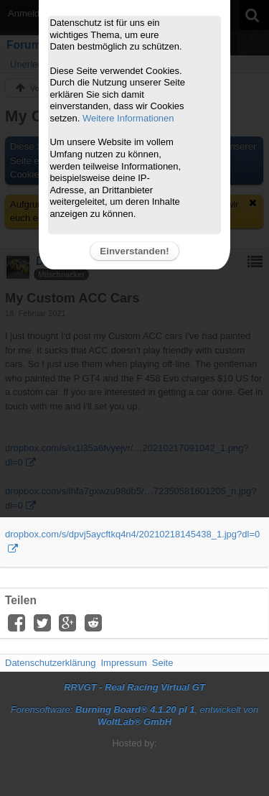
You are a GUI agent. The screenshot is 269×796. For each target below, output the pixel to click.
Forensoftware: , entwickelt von (135, 715)
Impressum (123, 662)
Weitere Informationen (128, 118)
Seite (163, 662)
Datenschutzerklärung (50, 662)
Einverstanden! (134, 251)
